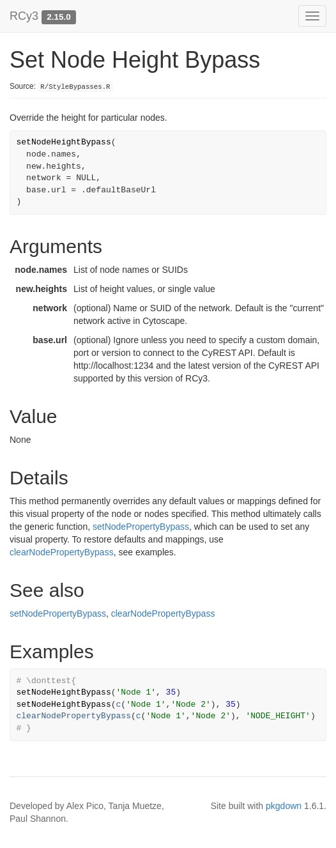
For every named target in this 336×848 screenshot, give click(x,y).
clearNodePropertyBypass (62, 552)
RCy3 (24, 16)
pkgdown (284, 806)
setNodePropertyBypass (141, 526)
